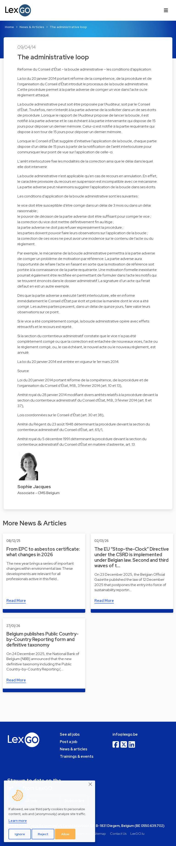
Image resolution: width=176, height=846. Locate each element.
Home (9, 27)
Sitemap (100, 833)
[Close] (90, 784)
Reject (43, 834)
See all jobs (70, 734)
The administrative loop (68, 27)
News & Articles (31, 27)
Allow (65, 834)
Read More (16, 600)
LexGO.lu (137, 833)
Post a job (68, 741)
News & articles (73, 749)
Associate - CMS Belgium (38, 492)
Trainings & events (77, 756)
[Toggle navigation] (166, 10)
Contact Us (118, 833)
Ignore (20, 834)
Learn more (17, 820)
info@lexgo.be (125, 734)
